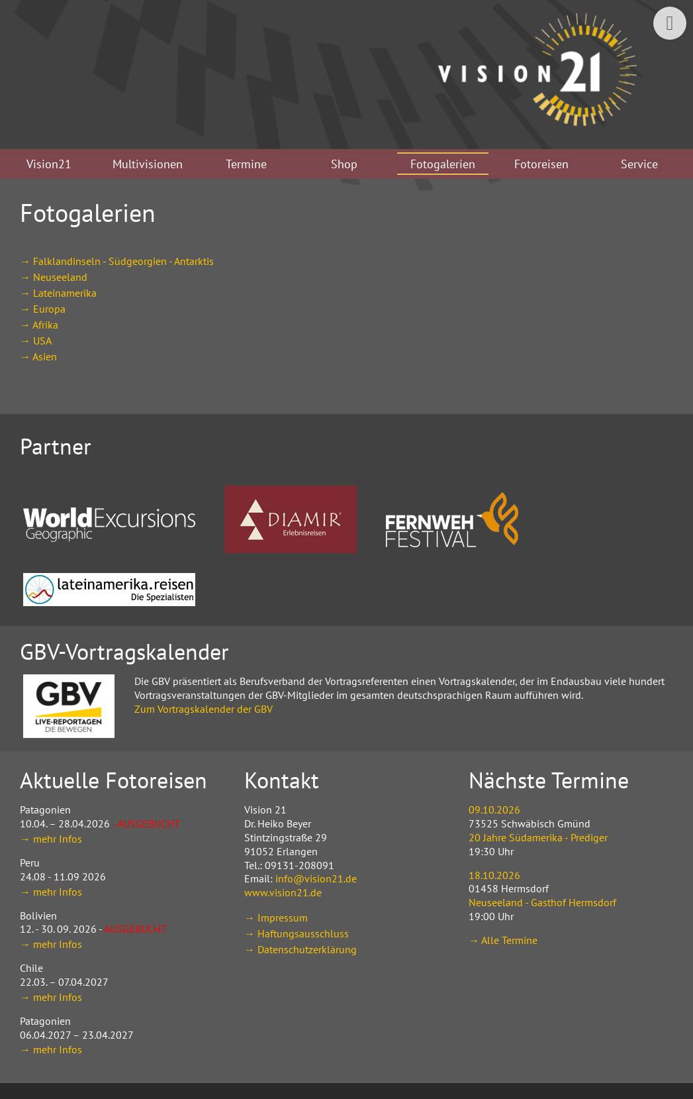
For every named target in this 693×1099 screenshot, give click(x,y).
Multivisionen (148, 164)
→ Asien (38, 356)
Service (639, 164)
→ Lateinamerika (58, 292)
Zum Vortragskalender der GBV (203, 708)
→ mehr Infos (51, 838)
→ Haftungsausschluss (296, 933)
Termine (246, 164)
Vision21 (48, 164)
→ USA (36, 340)
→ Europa (43, 308)
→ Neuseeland (53, 277)
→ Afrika (39, 324)
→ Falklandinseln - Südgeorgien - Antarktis (117, 261)
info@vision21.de (316, 878)
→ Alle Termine (503, 940)
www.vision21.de (283, 892)
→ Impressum (276, 917)
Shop (344, 164)
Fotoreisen (541, 164)
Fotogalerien (442, 164)
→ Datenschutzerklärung (300, 949)
